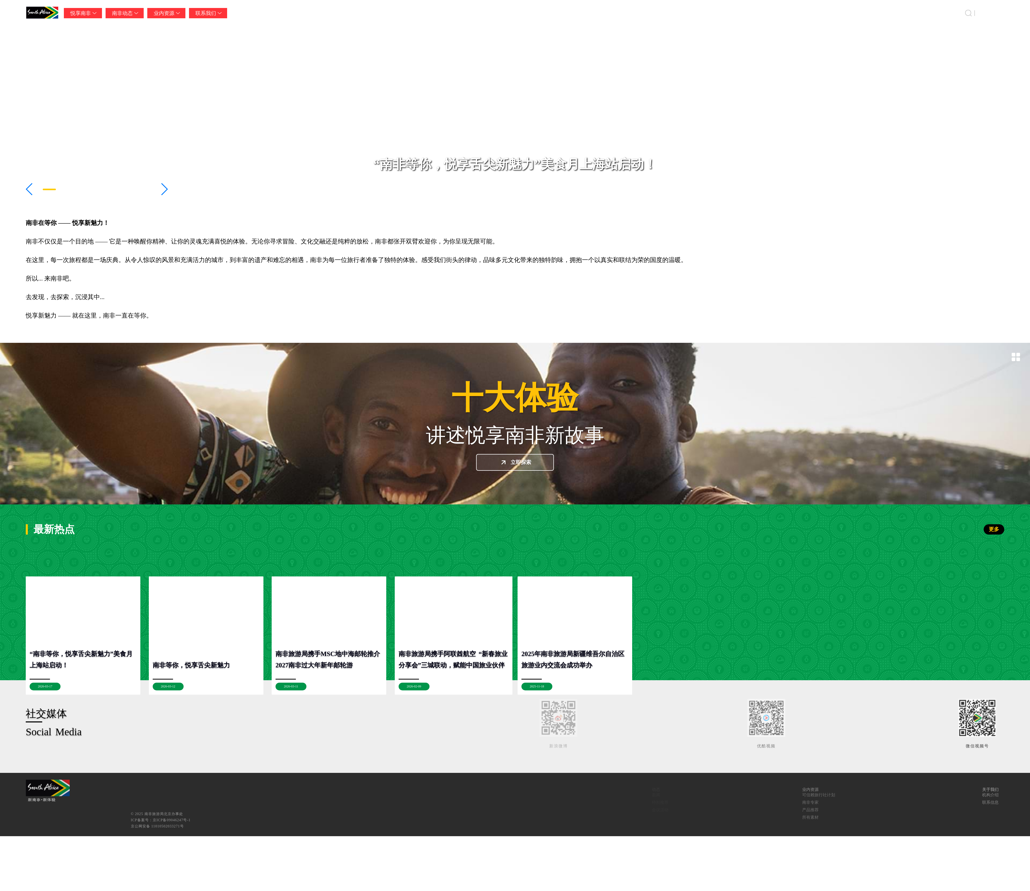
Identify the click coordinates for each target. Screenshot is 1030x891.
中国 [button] (999, 13)
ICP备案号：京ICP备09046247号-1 (485, 820)
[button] (29, 189)
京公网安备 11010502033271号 (481, 826)
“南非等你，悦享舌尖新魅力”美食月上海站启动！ (515, 164)
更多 (994, 529)
